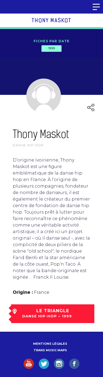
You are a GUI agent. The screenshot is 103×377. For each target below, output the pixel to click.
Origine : (23, 292)
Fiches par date (52, 41)
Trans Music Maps (50, 350)
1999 (51, 48)
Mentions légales (50, 344)
